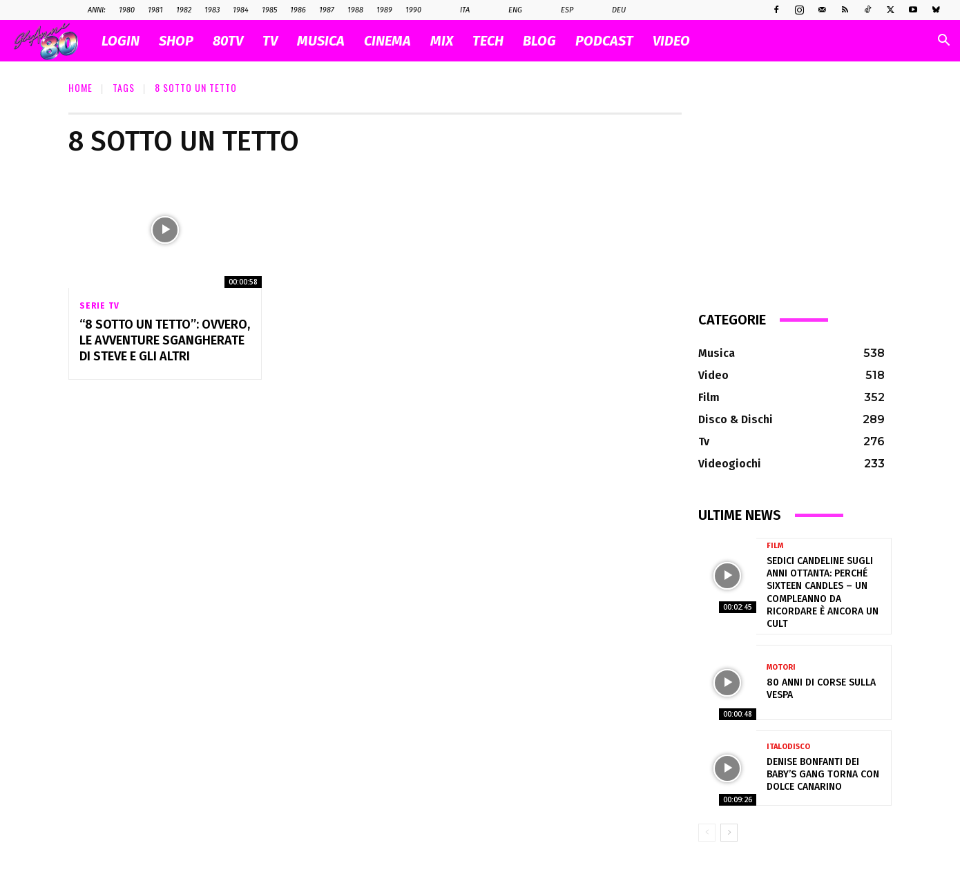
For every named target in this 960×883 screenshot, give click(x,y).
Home (80, 87)
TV (270, 40)
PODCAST (604, 40)
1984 (241, 10)
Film (775, 546)
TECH (487, 40)
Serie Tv (99, 306)
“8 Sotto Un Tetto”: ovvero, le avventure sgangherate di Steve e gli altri (164, 341)
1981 (155, 10)
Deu (611, 10)
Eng (508, 10)
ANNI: (97, 10)
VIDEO (671, 40)
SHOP (176, 40)
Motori (781, 667)
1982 (183, 10)
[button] (943, 41)
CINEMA (387, 40)
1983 (212, 10)
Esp (559, 10)
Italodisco (788, 746)
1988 (355, 10)
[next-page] (729, 833)
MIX (441, 40)
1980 (127, 10)
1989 (384, 10)
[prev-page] (707, 833)
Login (121, 40)
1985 (269, 10)
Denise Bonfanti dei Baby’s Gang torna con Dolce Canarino (823, 774)
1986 (298, 10)
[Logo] (53, 41)
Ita (457, 10)
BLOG (539, 40)
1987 (326, 10)
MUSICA (321, 40)
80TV (228, 40)
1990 (413, 10)
